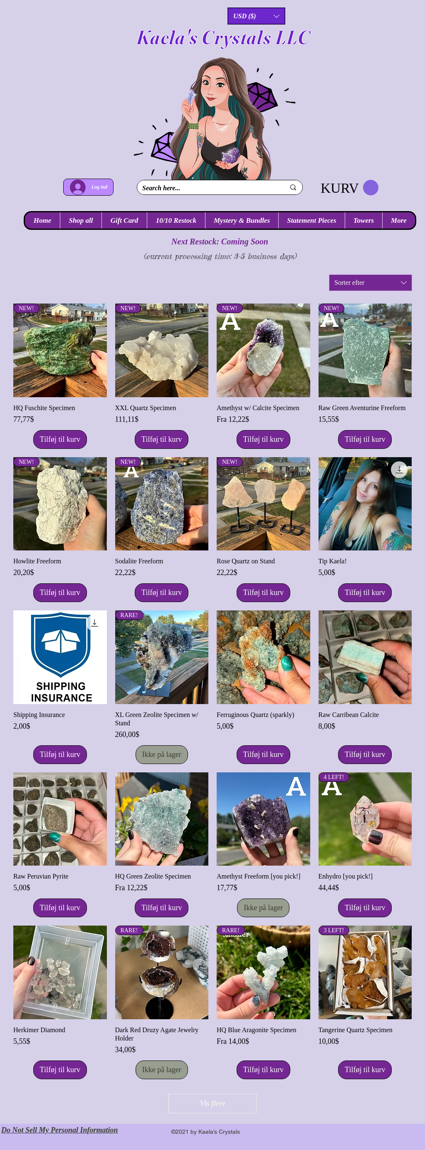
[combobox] (370, 282)
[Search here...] (207, 188)
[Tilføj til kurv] (60, 439)
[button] (256, 16)
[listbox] (256, 16)
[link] (349, 188)
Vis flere (212, 1103)
